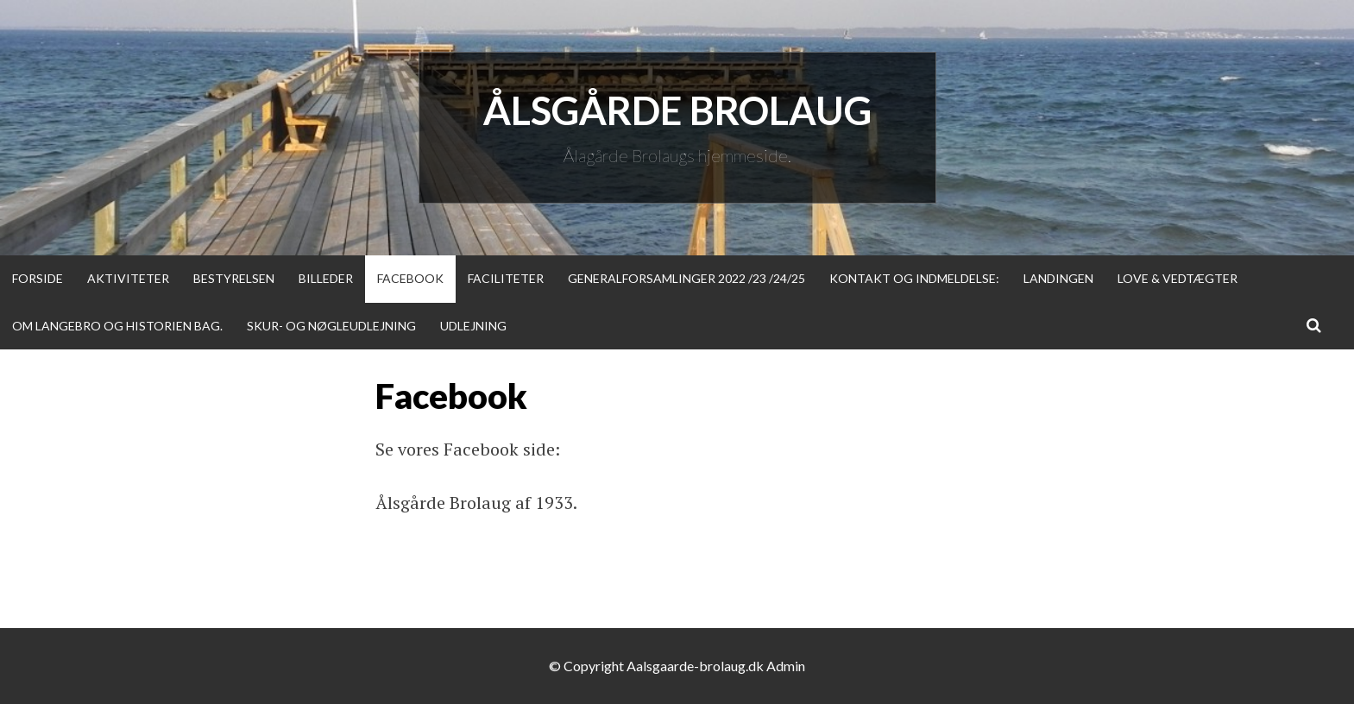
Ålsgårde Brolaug (677, 110)
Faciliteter (506, 278)
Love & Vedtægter (1177, 278)
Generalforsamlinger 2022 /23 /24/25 (686, 278)
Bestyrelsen (233, 278)
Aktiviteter (128, 278)
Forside (37, 278)
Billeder (326, 278)
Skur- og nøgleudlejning (331, 325)
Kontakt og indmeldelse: (914, 278)
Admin (785, 665)
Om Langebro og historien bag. (117, 325)
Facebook (410, 278)
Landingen (1058, 278)
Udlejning (473, 325)
